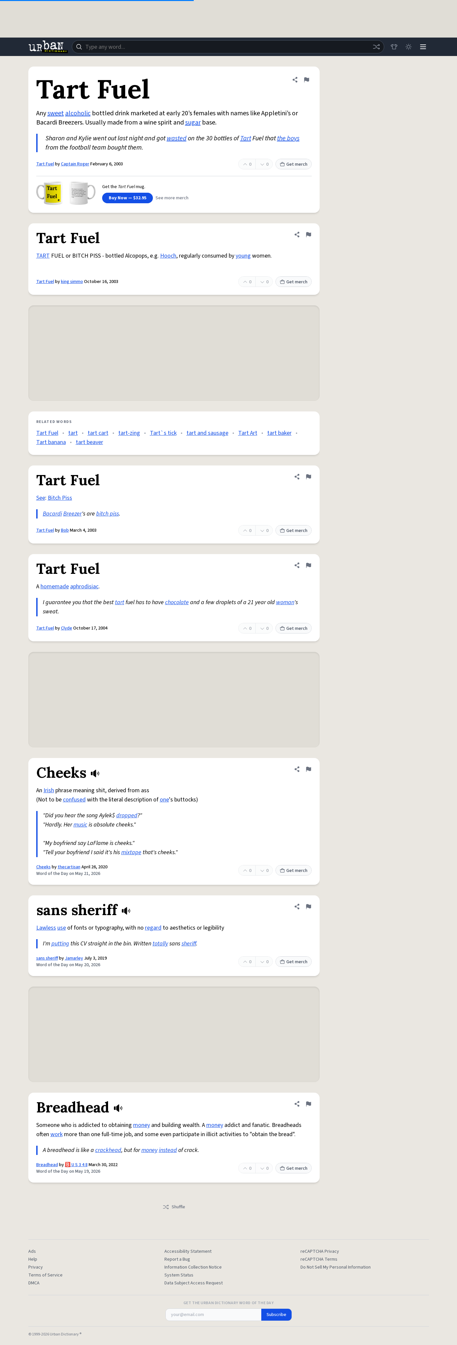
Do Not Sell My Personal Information (335, 1267)
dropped (126, 815)
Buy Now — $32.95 (127, 198)
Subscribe (276, 1314)
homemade (55, 586)
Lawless (46, 928)
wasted (176, 138)
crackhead (108, 1150)
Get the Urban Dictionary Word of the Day (229, 1303)
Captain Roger (75, 164)
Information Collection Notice (193, 1267)
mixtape (131, 852)
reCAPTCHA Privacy (319, 1251)
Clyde (66, 628)
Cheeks (43, 867)
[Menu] (423, 47)
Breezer (72, 514)
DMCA (34, 1283)
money (141, 1125)
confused (74, 800)
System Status (178, 1275)
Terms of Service (45, 1275)
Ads (32, 1251)
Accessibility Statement (188, 1251)
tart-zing (129, 433)
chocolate (177, 602)
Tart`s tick (163, 433)
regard (153, 928)
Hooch (168, 256)
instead (168, 1150)
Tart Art (247, 433)
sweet (55, 113)
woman (285, 602)
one (164, 800)
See (40, 498)
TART (43, 256)
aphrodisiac (84, 586)
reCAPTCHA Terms (318, 1259)
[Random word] (376, 47)
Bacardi (52, 514)
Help (32, 1259)
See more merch (172, 198)
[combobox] (228, 46)
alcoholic (78, 113)
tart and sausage (207, 433)
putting (60, 943)
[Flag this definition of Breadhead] (308, 1104)
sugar (193, 122)
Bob (65, 530)
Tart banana (51, 442)
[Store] (394, 47)
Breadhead (47, 1165)
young (243, 256)
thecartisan (69, 867)
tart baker (279, 433)
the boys (288, 138)
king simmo (72, 281)
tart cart (98, 433)
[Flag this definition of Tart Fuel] (306, 79)
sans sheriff (47, 958)
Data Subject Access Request (193, 1283)
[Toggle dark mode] (408, 47)
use (61, 928)
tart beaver (89, 442)
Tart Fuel (45, 164)
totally (160, 943)
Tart (245, 138)
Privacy (35, 1267)
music (80, 825)
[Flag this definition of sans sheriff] (308, 906)
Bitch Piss (60, 498)
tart (73, 433)
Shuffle (173, 1207)
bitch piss (107, 514)
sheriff (189, 943)
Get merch (293, 164)
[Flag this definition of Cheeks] (308, 769)
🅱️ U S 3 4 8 (76, 1165)
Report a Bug (177, 1259)
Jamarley (74, 958)
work (56, 1134)
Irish (48, 790)
